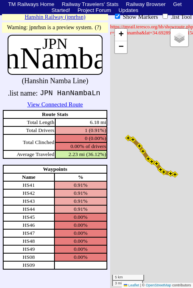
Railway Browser (146, 4)
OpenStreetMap (158, 285)
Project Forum (94, 10)
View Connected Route (55, 104)
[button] (175, 174)
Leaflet (131, 285)
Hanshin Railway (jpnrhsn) (55, 17)
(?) (98, 27)
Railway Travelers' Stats (90, 4)
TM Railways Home (31, 4)
